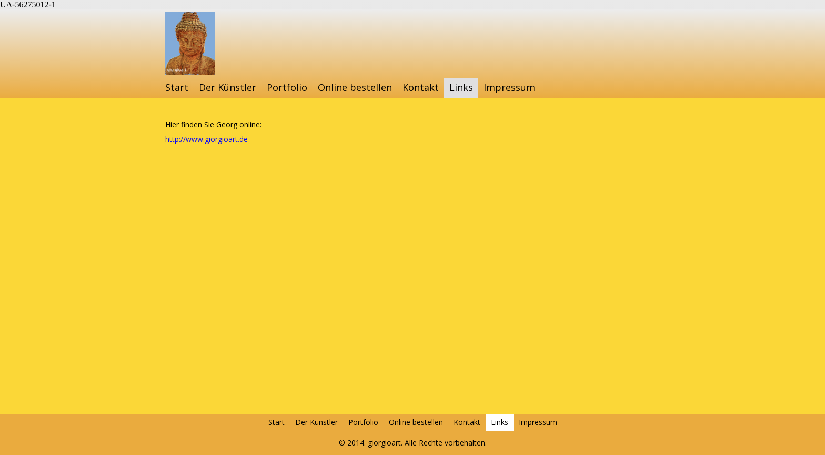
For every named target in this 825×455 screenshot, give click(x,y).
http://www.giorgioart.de (206, 139)
